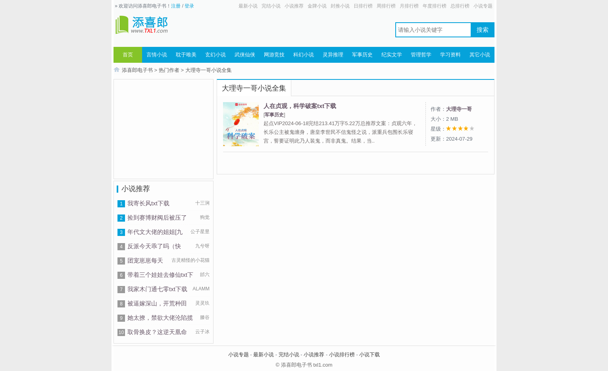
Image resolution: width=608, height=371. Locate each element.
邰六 (205, 274)
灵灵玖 (202, 303)
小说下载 (369, 354)
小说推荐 (294, 6)
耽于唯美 (186, 55)
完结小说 (271, 6)
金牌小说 (317, 6)
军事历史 (362, 55)
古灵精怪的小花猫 (190, 260)
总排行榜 (459, 6)
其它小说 (479, 55)
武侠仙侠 (245, 55)
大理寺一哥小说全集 (208, 70)
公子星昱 (200, 231)
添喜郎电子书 (137, 70)
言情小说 (156, 55)
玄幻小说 (215, 55)
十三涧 (202, 203)
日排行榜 (363, 6)
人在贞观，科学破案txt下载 (300, 105)
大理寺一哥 (459, 109)
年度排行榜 (434, 6)
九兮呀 (202, 246)
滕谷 (205, 317)
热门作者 (169, 70)
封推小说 (340, 6)
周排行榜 (386, 6)
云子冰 (202, 331)
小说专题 (483, 6)
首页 (128, 55)
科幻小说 (303, 55)
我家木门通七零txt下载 (157, 289)
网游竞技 (274, 55)
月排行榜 (409, 6)
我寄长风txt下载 (148, 203)
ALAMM (201, 289)
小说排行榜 (342, 354)
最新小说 (248, 6)
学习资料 (450, 55)
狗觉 (205, 217)
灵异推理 (333, 55)
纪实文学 (391, 55)
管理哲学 (421, 55)
